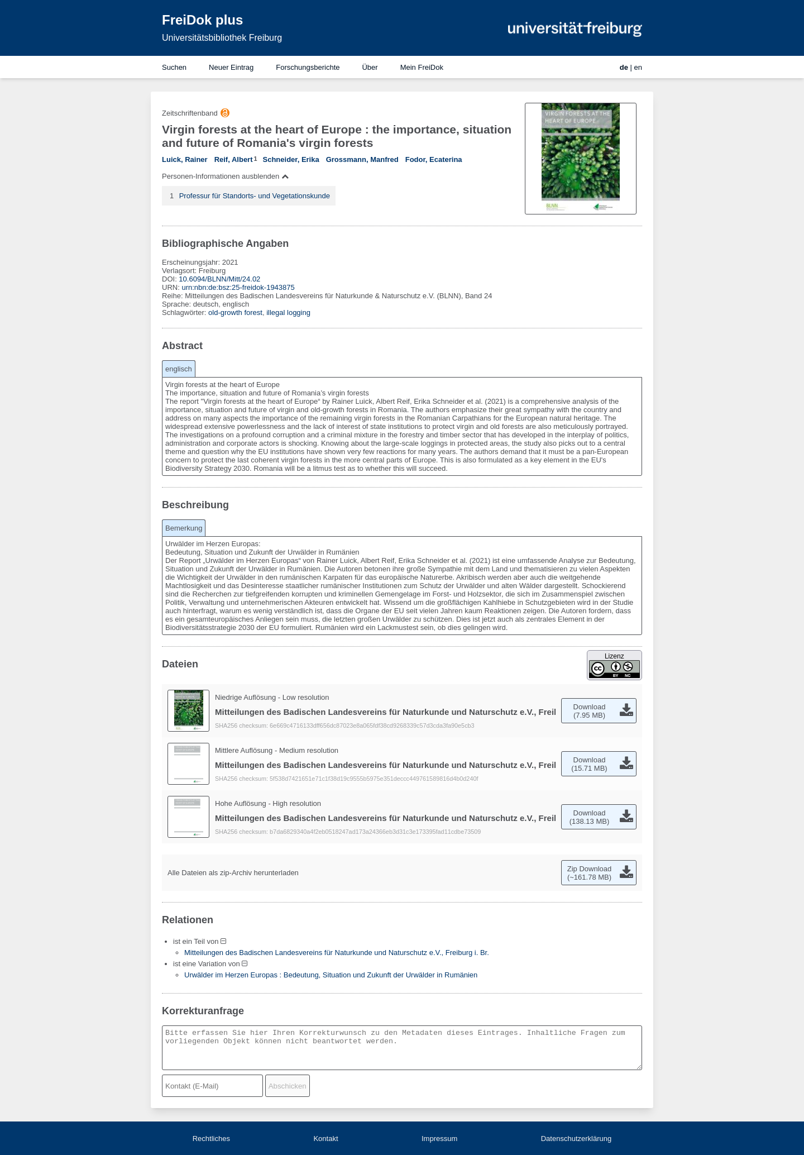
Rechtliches (211, 1138)
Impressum (439, 1138)
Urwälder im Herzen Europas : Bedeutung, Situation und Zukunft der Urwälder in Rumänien (330, 975)
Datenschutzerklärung (576, 1138)
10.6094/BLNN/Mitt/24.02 (219, 279)
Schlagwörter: (185, 312)
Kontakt (325, 1138)
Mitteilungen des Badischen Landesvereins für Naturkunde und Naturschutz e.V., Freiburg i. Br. (336, 952)
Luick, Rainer (185, 159)
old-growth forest (235, 312)
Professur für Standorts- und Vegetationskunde (254, 196)
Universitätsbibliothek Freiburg (222, 37)
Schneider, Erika (291, 159)
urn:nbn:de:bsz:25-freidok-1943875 (237, 287)
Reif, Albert (233, 159)
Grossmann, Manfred (362, 159)
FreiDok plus (202, 19)
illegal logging (288, 312)
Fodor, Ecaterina (433, 159)
